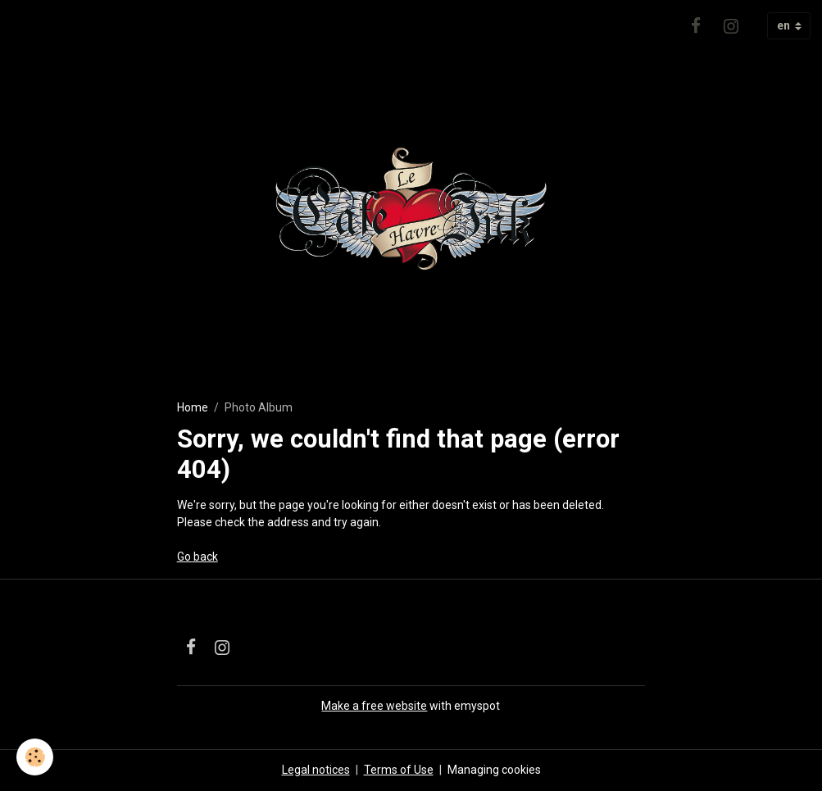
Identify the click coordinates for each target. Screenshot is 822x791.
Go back (197, 556)
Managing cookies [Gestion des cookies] (494, 769)
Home (192, 407)
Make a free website (374, 705)
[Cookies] (34, 757)
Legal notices (316, 769)
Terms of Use (399, 769)
